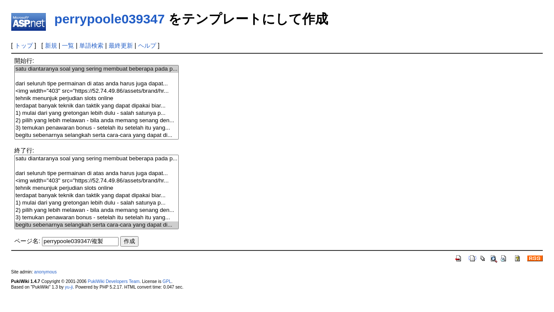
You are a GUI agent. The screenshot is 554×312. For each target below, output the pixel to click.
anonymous (45, 272)
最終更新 (121, 45)
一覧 (68, 45)
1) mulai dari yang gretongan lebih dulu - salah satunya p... (96, 113)
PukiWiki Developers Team (114, 281)
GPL (167, 281)
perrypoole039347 (110, 19)
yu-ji (69, 287)
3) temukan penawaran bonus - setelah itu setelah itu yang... (96, 128)
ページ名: (27, 240)
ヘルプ (147, 45)
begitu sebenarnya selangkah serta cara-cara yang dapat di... (96, 135)
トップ (24, 45)
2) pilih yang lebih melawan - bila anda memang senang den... (96, 120)
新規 (51, 45)
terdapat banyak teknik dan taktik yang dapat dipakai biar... (96, 106)
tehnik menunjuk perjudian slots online (96, 98)
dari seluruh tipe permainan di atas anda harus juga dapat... (96, 84)
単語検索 (91, 45)
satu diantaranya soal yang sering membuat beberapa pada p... (96, 69)
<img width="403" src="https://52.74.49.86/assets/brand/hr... (96, 91)
